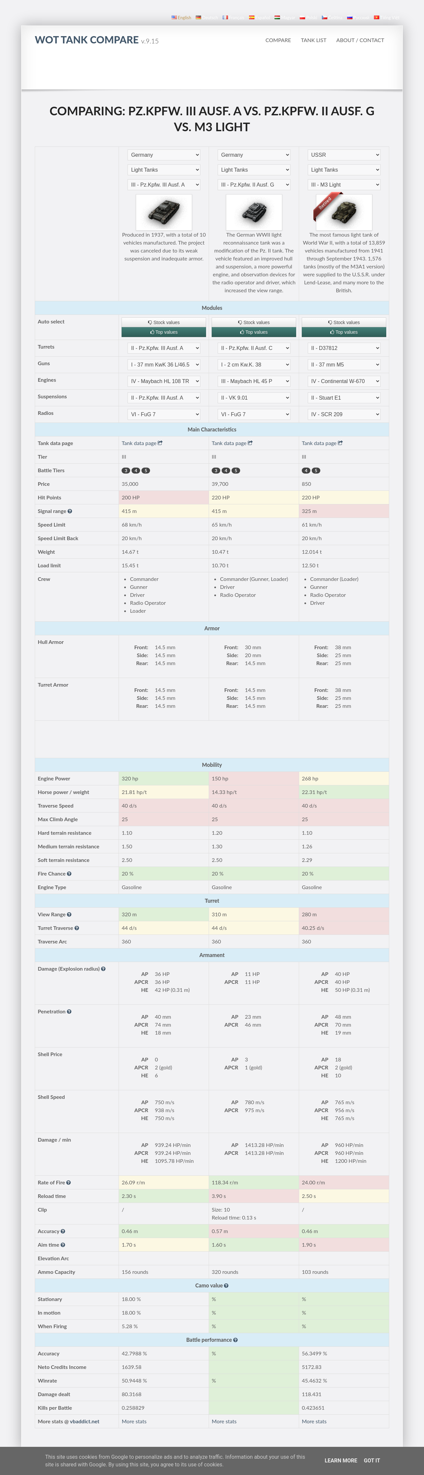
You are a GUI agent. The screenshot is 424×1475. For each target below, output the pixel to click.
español (259, 17)
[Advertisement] (212, 71)
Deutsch (207, 17)
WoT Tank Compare (97, 39)
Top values (164, 332)
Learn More (341, 1460)
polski (308, 17)
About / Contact (360, 40)
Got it (372, 1460)
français (233, 17)
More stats (134, 1421)
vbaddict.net (84, 1421)
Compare (278, 40)
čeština (332, 17)
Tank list (313, 40)
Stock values (164, 322)
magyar (285, 17)
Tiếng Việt (386, 17)
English (181, 17)
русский (358, 17)
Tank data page (142, 443)
